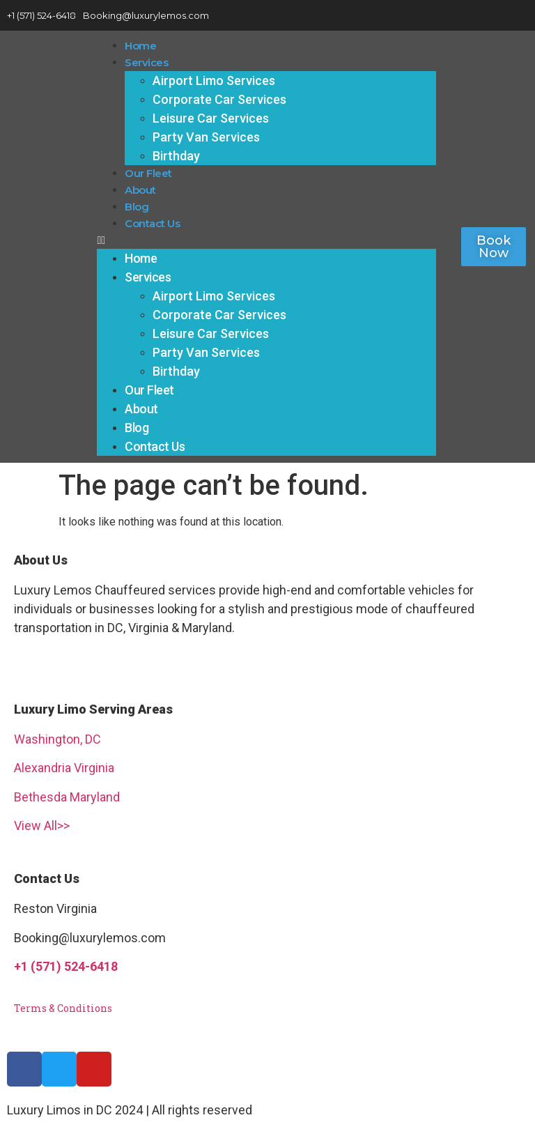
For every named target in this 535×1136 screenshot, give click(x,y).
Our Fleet (148, 173)
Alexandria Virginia (64, 767)
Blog (136, 206)
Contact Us (152, 223)
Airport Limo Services (214, 80)
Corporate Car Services (219, 99)
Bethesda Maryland (67, 797)
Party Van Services (206, 137)
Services (146, 62)
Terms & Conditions (63, 1008)
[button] (266, 240)
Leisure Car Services (211, 118)
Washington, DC (57, 739)
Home (140, 45)
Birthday (176, 155)
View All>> (42, 825)
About (140, 190)
